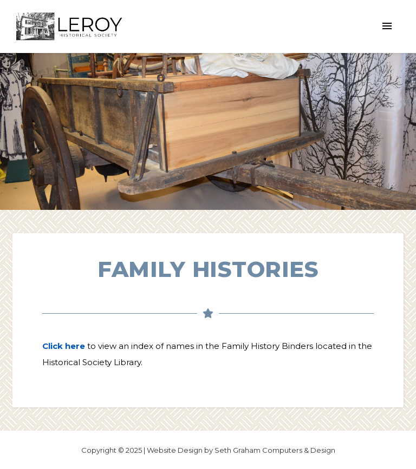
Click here (63, 346)
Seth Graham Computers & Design (274, 450)
